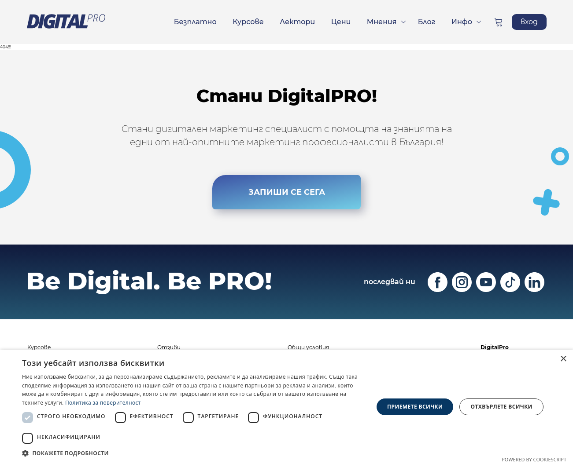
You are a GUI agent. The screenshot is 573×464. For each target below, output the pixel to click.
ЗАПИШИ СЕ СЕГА (286, 192)
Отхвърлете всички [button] (501, 406)
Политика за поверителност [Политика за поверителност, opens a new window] (103, 402)
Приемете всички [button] (415, 406)
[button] (192, 453)
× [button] (563, 359)
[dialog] (286, 407)
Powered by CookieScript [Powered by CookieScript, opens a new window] (534, 459)
